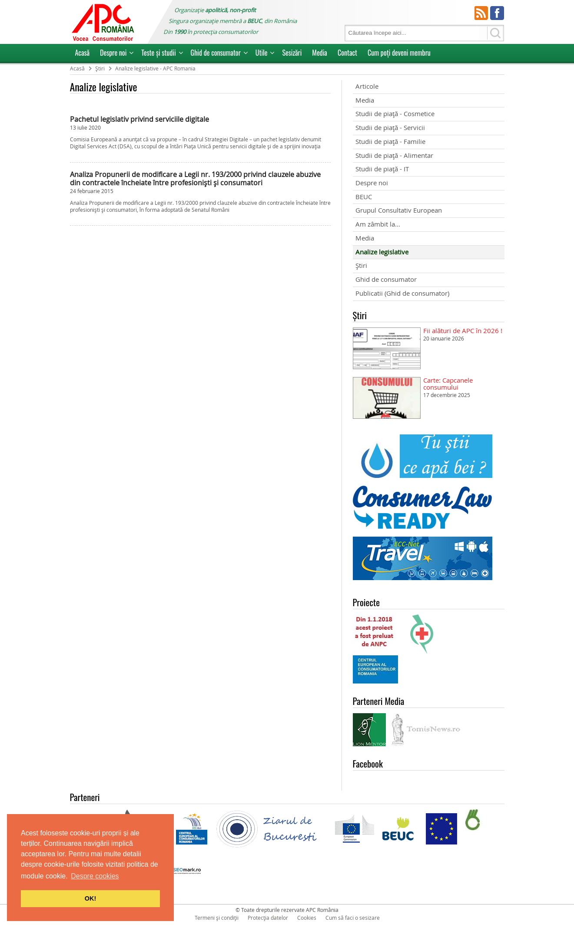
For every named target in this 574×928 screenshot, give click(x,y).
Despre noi (113, 52)
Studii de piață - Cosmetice (395, 114)
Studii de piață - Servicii (390, 128)
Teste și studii (158, 52)
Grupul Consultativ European (398, 210)
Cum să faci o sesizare (352, 917)
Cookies (306, 917)
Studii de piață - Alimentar (394, 155)
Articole (366, 86)
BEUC (363, 197)
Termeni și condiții (217, 917)
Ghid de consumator (216, 52)
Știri (361, 265)
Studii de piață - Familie (390, 141)
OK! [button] (90, 898)
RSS (481, 13)
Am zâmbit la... (377, 224)
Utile (261, 52)
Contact (347, 52)
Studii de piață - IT (382, 169)
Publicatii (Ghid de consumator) (402, 293)
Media (319, 52)
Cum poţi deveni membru (399, 52)
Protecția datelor (268, 917)
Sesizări (292, 52)
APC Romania (102, 22)
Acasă (82, 52)
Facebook (497, 13)
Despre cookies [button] (95, 876)
